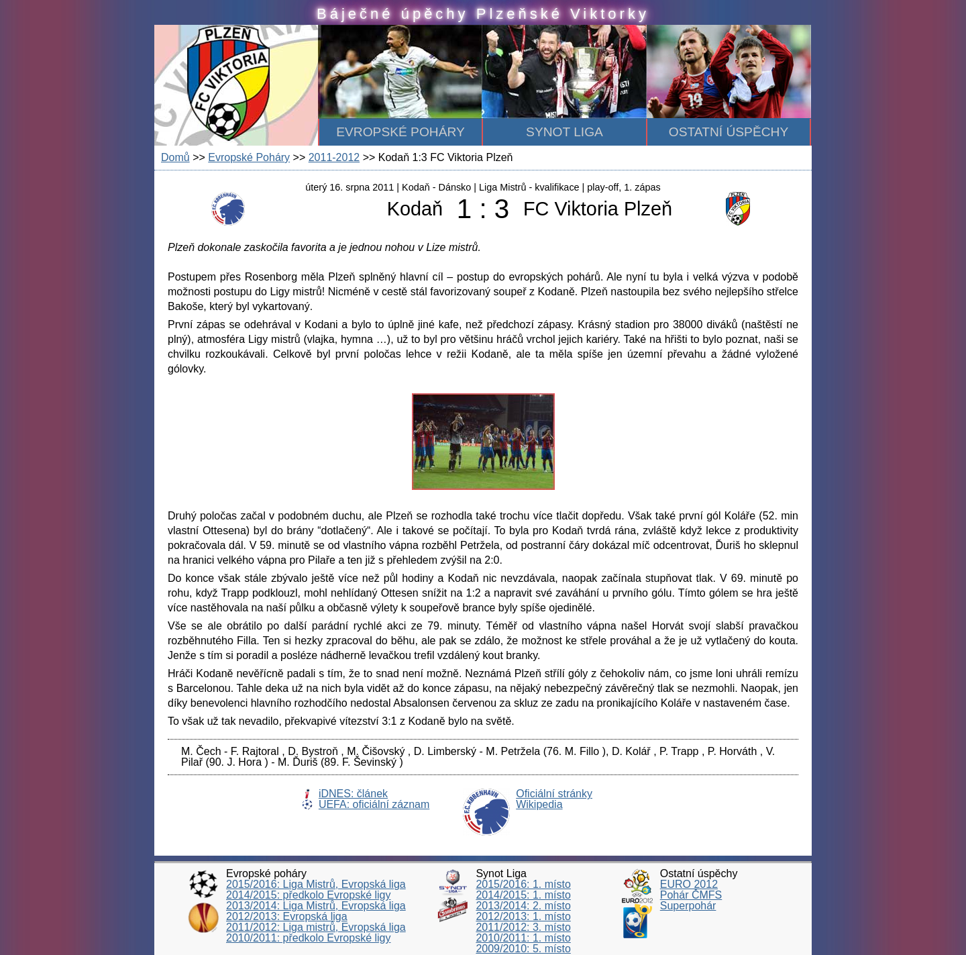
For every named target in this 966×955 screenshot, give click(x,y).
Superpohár (688, 905)
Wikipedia (539, 804)
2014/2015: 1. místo (523, 895)
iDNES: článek (353, 793)
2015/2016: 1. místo (523, 884)
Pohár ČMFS (691, 895)
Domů (175, 157)
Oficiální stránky (554, 793)
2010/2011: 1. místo (523, 938)
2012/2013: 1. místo (523, 916)
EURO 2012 (689, 884)
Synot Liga (564, 132)
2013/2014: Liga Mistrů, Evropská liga (316, 905)
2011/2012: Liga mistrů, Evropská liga (316, 927)
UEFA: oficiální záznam (374, 804)
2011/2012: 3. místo (523, 927)
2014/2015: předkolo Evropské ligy (308, 895)
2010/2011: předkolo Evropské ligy (308, 938)
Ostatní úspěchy (728, 132)
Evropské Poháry (249, 157)
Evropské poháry (400, 132)
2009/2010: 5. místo (523, 948)
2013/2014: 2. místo (523, 905)
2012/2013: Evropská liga (286, 916)
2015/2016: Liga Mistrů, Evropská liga (316, 884)
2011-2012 (334, 157)
